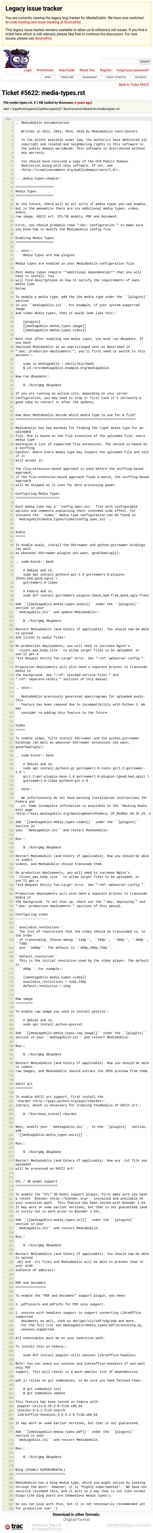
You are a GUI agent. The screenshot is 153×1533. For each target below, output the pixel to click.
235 (11, 1270)
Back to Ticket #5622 (134, 85)
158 (11, 906)
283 (11, 1487)
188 (11, 1046)
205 (11, 1122)
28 (11, 242)
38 (11, 293)
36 (11, 280)
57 (11, 389)
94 (11, 574)
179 (11, 1007)
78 (11, 502)
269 (11, 1423)
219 (11, 1190)
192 (11, 1063)
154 (11, 885)
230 (11, 1241)
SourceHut (43, 38)
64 (11, 419)
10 (11, 161)
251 (11, 1342)
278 (11, 1465)
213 (11, 1160)
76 (11, 493)
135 (11, 780)
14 (11, 178)
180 (11, 1011)
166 (11, 948)
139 (11, 797)
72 (11, 469)
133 (11, 768)
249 (11, 1334)
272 (11, 1440)
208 (11, 1139)
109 (11, 650)
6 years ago (83, 103)
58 (11, 393)
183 (11, 1024)
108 (11, 646)
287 (11, 1504)
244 (11, 1308)
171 (11, 973)
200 (11, 1101)
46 (11, 334)
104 (11, 625)
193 (11, 1071)
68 (11, 444)
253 (11, 1351)
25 (11, 229)
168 (11, 956)
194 (11, 1075)
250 (11, 1338)
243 (11, 1304)
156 (11, 893)
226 (11, 1220)
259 (11, 1380)
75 (11, 489)
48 (11, 347)
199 (11, 1096)
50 (11, 359)
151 (11, 868)
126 (11, 738)
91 (11, 562)
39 (11, 297)
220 (11, 1194)
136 (11, 785)
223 (11, 1207)
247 (11, 1325)
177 (11, 999)
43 (11, 321)
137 (11, 789)
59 (11, 398)
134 (11, 776)
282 (11, 1482)
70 (11, 460)
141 (11, 818)
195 (11, 1079)
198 (11, 1092)
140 (11, 806)
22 (11, 216)
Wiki (48, 77)
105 (11, 629)
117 (11, 692)
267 (11, 1414)
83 (11, 523)
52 (11, 368)
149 (11, 856)
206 (11, 1126)
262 (11, 1393)
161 (11, 919)
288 (11, 1508)
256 (11, 1364)
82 (11, 519)
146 (11, 843)
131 (11, 760)
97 (11, 591)
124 (11, 730)
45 (11, 330)
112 (11, 667)
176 (11, 994)
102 (11, 616)
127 (11, 742)
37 (11, 288)
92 (11, 566)
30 (11, 251)
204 (11, 1118)
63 (11, 415)
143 (11, 830)
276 (11, 1457)
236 (11, 1274)
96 (11, 587)
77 (11, 498)
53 (11, 372)
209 (11, 1143)
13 (11, 174)
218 (11, 1186)
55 (11, 381)
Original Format (76, 1519)
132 (11, 764)
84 (11, 528)
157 (11, 901)
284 (11, 1491)
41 (11, 313)
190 (11, 1054)
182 (11, 1020)
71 (11, 464)
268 (11, 1419)
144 (11, 834)
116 (11, 688)
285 (11, 1495)
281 (11, 1478)
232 (11, 1249)
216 (11, 1177)
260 (11, 1384)
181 (11, 1016)
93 (11, 570)
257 (11, 1372)
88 (11, 545)
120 (11, 712)
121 (11, 717)
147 (11, 847)
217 (11, 1181)
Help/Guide (67, 70)
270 (11, 1427)
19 (11, 200)
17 (11, 191)
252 (11, 1346)
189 (11, 1050)
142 (11, 822)
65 (11, 423)
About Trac (87, 70)
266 (11, 1410)
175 (11, 990)
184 (11, 1029)
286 (11, 1499)
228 (11, 1232)
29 (11, 246)
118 (11, 696)
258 (11, 1376)
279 (11, 1470)
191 (11, 1059)
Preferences (45, 70)
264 (11, 1401)
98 (11, 595)
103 (11, 620)
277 (11, 1461)
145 (11, 839)
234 (11, 1262)
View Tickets (116, 77)
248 (11, 1329)
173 (11, 981)
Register (106, 70)
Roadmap (90, 77)
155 (11, 889)
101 (11, 612)
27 (11, 238)
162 (11, 923)
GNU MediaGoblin (119, 1525)
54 (11, 376)
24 (11, 225)
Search (141, 77)
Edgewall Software (49, 1529)
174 (11, 986)
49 (11, 351)
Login (28, 70)
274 (11, 1448)
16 (11, 187)
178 (11, 1003)
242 (11, 1300)
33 (11, 263)
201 (11, 1105)
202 (11, 1109)
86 (11, 536)
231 (11, 1245)
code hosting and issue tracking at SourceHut (45, 22)
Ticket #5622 (20, 93)
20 (11, 204)
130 (11, 755)
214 (11, 1168)
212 (11, 1156)
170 (11, 969)
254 (11, 1355)
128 (11, 747)
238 (11, 1283)
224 (11, 1211)
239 (11, 1287)
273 (11, 1444)
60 (11, 402)
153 (11, 877)
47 (11, 339)
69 (11, 452)
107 (11, 642)
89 (11, 553)
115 (11, 683)
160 (11, 914)
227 (11, 1228)
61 (11, 406)
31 (11, 255)
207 (11, 1135)
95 (11, 582)
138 (11, 793)
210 (11, 1147)
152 (11, 872)
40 (11, 305)
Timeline (67, 77)
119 (11, 704)
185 (11, 1033)
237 (11, 1278)
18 (11, 195)
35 (11, 272)
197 (11, 1088)
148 (11, 851)
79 (11, 506)
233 (11, 1254)
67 (11, 436)
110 (11, 658)
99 (11, 600)
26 (11, 233)
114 (11, 679)
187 (11, 1041)
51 (11, 363)
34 (11, 268)
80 (11, 510)
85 (11, 532)
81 (11, 515)
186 (11, 1037)
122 (11, 721)
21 (11, 208)
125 (11, 734)
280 (11, 1474)
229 (11, 1236)
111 (11, 662)
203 (11, 1114)
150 (11, 864)
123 (11, 725)
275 (11, 1453)
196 (11, 1084)
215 (11, 1173)
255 (11, 1359)
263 (11, 1397)
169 (11, 961)
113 (11, 675)
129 (11, 751)
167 (11, 952)
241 (11, 1296)
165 (11, 939)
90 (11, 557)
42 (11, 317)
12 (11, 170)
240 (11, 1291)
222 (11, 1203)
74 (11, 485)
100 (11, 604)
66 (11, 428)
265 (11, 1406)
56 (11, 385)
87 (11, 540)
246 (11, 1321)
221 (11, 1198)
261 (11, 1389)
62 (11, 411)
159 (11, 910)
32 (11, 259)
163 (11, 927)
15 (11, 183)
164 (11, 931)
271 (11, 1431)
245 (11, 1313)
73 (11, 477)
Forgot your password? (133, 70)
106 (11, 637)
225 (11, 1216)
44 (11, 326)
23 (11, 221)
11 (11, 165)
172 (11, 977)
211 (11, 1152)
